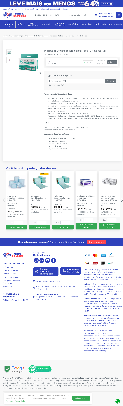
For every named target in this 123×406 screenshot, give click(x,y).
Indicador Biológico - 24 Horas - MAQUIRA (86, 198)
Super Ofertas (8, 9)
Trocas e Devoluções (11, 277)
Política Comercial (10, 270)
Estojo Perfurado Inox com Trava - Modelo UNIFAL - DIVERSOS (108, 198)
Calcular (111, 81)
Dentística (73, 24)
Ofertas (21, 24)
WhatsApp (66, 9)
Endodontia (100, 24)
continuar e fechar (81, 398)
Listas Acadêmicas (31, 9)
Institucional (44, 9)
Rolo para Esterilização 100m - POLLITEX (16, 198)
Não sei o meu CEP (56, 85)
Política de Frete (10, 274)
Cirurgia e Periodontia (60, 24)
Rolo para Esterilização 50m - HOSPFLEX (39, 198)
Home (5, 36)
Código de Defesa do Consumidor (11, 282)
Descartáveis (86, 24)
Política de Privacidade (15, 401)
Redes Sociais (55, 9)
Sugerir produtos (97, 242)
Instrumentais (115, 24)
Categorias (9, 24)
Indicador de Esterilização (36, 36)
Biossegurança (17, 36)
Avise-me (112, 62)
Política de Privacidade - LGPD (15, 300)
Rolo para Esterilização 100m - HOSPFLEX (63, 198)
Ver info (88, 62)
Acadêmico (19, 9)
